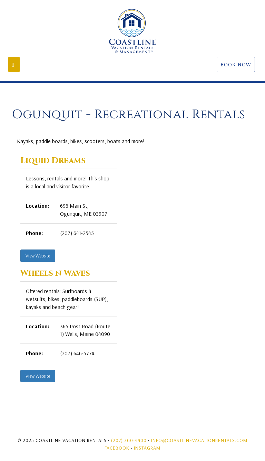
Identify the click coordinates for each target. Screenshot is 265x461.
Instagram (147, 448)
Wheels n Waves (55, 273)
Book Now (235, 64)
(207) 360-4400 (129, 440)
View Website (38, 256)
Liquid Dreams (53, 160)
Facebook (117, 448)
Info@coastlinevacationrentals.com (199, 440)
